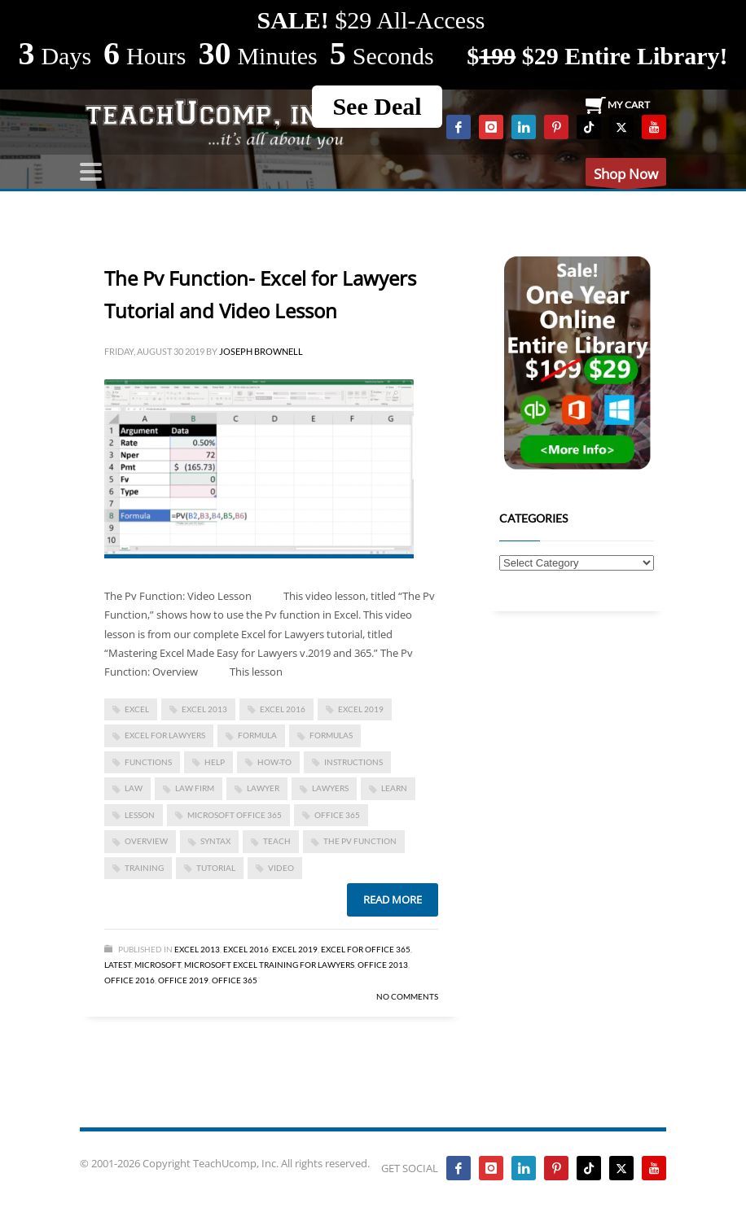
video (281, 868)
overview (146, 841)
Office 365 (234, 980)
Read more (392, 899)
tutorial (215, 868)
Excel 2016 (282, 709)
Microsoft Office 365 (234, 815)
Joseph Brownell (261, 351)
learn (394, 788)
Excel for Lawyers (165, 735)
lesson (140, 815)
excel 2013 (204, 709)
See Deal (376, 106)
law (134, 788)
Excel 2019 (361, 709)
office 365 (337, 815)
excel (137, 709)
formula (257, 735)
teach (277, 841)
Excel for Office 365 (365, 949)
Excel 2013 (197, 949)
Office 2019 (183, 980)
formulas (331, 735)
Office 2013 (383, 964)
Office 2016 (129, 980)
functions (148, 762)
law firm (194, 788)
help (214, 762)
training (144, 868)
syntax (215, 841)
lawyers (330, 788)
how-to (274, 762)
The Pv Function (360, 841)
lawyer (263, 788)
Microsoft (157, 964)
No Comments (407, 996)
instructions (353, 762)
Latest (117, 964)
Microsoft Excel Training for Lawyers (269, 964)
